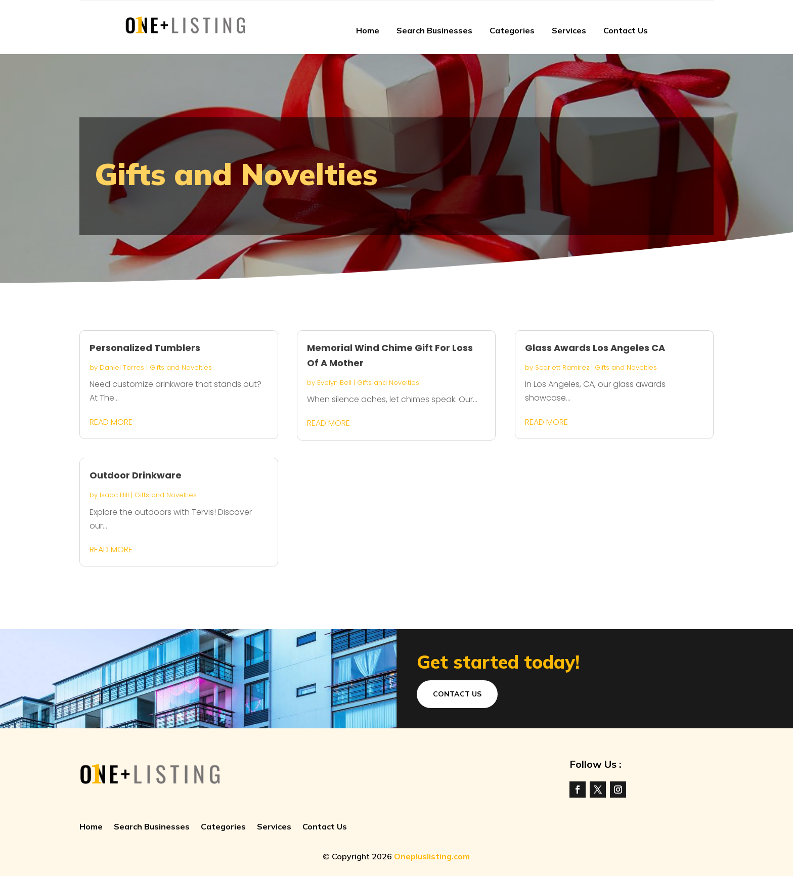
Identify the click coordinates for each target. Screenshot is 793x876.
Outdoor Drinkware (136, 475)
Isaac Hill (114, 495)
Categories (512, 30)
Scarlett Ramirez (562, 367)
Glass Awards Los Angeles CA (595, 347)
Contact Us (625, 30)
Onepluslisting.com (432, 856)
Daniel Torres (122, 367)
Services (569, 30)
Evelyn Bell (334, 382)
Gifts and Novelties (181, 367)
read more (111, 422)
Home (367, 30)
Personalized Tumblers (145, 347)
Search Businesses (434, 30)
